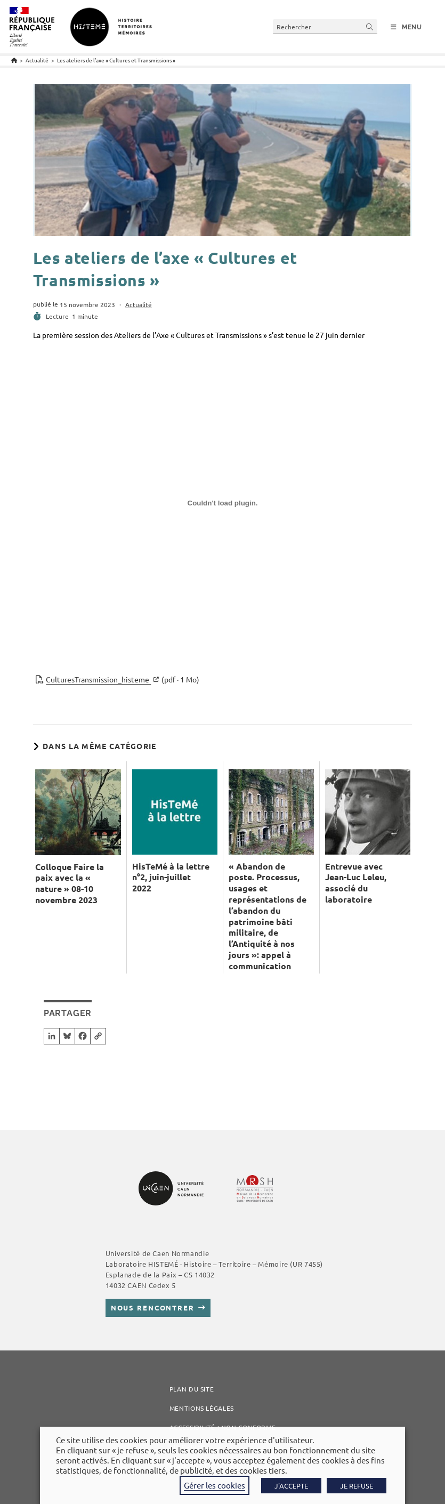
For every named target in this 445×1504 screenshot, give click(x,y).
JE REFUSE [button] (356, 1485)
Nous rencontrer (153, 1307)
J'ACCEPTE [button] (291, 1485)
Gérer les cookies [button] (214, 1485)
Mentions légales (201, 1408)
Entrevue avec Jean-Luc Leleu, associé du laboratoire (355, 883)
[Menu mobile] (406, 27)
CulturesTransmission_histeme (122, 679)
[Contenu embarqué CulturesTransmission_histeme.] (222, 507)
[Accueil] (14, 60)
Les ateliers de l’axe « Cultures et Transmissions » (116, 60)
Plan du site (191, 1389)
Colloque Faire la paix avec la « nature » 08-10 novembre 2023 (69, 883)
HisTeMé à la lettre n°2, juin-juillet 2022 (170, 877)
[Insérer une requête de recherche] (325, 26)
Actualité (138, 304)
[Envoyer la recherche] (370, 26)
